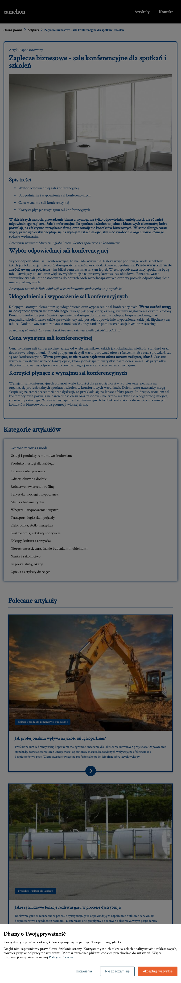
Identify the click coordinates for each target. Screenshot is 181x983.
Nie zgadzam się (117, 971)
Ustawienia (84, 971)
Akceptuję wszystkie (158, 971)
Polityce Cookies (61, 957)
